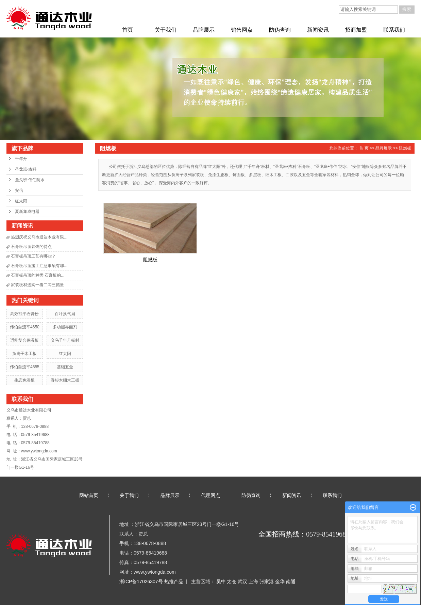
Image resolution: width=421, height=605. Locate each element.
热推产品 (173, 581)
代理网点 (210, 495)
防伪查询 (280, 30)
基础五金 (65, 366)
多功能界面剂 (65, 327)
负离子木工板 (24, 353)
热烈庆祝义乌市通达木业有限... (39, 237)
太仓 (232, 581)
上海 (254, 581)
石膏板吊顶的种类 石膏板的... (37, 275)
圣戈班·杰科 (25, 169)
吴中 (221, 581)
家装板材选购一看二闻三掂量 (37, 284)
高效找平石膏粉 (24, 313)
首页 (127, 30)
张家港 (267, 581)
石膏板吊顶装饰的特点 (31, 246)
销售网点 (242, 30)
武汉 (243, 581)
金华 (280, 581)
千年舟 (21, 158)
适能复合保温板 (24, 340)
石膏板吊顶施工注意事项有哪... (39, 265)
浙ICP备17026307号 (141, 581)
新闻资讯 (318, 30)
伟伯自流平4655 (24, 366)
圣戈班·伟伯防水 (30, 179)
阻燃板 (405, 148)
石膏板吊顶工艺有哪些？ (33, 256)
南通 (291, 581)
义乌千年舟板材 (65, 340)
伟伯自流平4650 (24, 327)
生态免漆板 (24, 380)
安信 (19, 190)
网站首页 (88, 495)
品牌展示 (204, 30)
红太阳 (21, 201)
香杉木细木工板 (65, 380)
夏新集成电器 (27, 211)
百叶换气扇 (65, 313)
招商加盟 (356, 30)
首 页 (363, 148)
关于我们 (165, 30)
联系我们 (394, 30)
